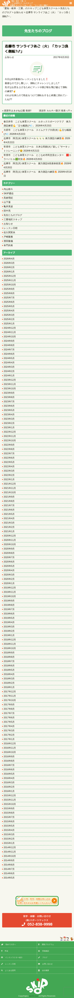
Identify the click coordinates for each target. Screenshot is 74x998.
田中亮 (7, 211)
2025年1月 (9, 323)
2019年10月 (10, 596)
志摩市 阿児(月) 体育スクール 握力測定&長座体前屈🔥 (33, 163)
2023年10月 (10, 388)
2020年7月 (9, 557)
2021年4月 (9, 518)
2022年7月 (9, 453)
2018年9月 (9, 652)
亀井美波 (8, 206)
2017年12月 (10, 691)
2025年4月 (9, 310)
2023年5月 (9, 410)
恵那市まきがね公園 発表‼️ (17, 110)
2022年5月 (9, 462)
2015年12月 (10, 795)
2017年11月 (10, 696)
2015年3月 (9, 834)
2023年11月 (10, 384)
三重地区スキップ (13, 219)
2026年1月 (9, 271)
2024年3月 (9, 367)
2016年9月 (9, 756)
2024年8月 (9, 345)
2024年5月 (9, 358)
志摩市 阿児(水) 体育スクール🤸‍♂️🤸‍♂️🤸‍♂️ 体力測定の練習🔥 (34, 138)
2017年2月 (9, 735)
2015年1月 (9, 843)
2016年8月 (9, 761)
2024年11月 (10, 332)
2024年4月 (9, 362)
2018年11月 (10, 644)
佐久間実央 (9, 232)
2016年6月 (9, 769)
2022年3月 (9, 471)
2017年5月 (9, 722)
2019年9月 (9, 600)
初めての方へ (8, 944)
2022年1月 (9, 479)
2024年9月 (9, 341)
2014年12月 (10, 847)
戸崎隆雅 (8, 237)
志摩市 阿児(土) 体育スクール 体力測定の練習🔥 (30, 172)
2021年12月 (10, 484)
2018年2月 (9, 683)
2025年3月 (9, 315)
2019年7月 (9, 609)
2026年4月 (9, 258)
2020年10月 (10, 544)
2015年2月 (9, 839)
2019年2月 (9, 631)
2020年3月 (9, 574)
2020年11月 (10, 540)
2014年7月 (9, 869)
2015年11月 (10, 800)
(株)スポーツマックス (37, 920)
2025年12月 (10, 276)
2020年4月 (9, 570)
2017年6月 (9, 717)
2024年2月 (9, 371)
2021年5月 (9, 514)
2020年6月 (9, 561)
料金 (4, 951)
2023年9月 (9, 393)
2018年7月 (9, 661)
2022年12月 (10, 432)
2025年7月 (9, 297)
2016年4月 (9, 778)
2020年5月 (9, 566)
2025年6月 (9, 302)
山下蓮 (7, 202)
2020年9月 (9, 548)
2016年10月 (10, 752)
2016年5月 (9, 774)
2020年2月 (9, 579)
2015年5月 (9, 826)
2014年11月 (10, 852)
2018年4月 (9, 674)
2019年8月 (9, 605)
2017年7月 (9, 713)
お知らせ (9, 57)
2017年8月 (9, 709)
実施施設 (43, 951)
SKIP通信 (8, 193)
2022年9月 (9, 445)
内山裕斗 (8, 189)
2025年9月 (9, 289)
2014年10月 (10, 856)
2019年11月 (10, 592)
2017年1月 (9, 739)
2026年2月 (9, 267)
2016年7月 (9, 765)
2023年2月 (9, 423)
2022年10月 (10, 440)
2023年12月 (10, 380)
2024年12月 (10, 328)
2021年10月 (10, 492)
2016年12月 (10, 743)
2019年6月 (9, 613)
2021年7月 (9, 505)
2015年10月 (10, 804)
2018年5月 (9, 670)
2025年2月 (9, 319)
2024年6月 (9, 354)
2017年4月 (9, 726)
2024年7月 (9, 349)
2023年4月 (9, 414)
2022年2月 (9, 475)
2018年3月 (9, 678)
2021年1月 (9, 531)
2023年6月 (9, 406)
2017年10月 (10, 700)
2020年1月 (9, 583)
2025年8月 (9, 293)
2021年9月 (9, 497)
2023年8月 (9, 397)
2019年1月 (9, 635)
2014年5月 (9, 877)
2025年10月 (10, 284)
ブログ (42, 957)
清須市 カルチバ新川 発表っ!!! (54, 110)
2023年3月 (9, 419)
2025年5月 (9, 306)
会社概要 (43, 970)
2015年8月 (9, 813)
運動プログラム (46, 944)
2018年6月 (9, 665)
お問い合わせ (45, 964)
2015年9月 (9, 808)
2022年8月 (9, 449)
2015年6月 (9, 821)
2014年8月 (9, 865)
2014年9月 (9, 860)
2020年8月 (9, 553)
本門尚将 (8, 245)
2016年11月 (10, 748)
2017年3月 (9, 730)
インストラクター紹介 (12, 957)
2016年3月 (9, 782)
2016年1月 (9, 791)
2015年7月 (9, 817)
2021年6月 (9, 510)
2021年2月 (9, 527)
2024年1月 (9, 375)
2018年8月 (9, 657)
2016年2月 (9, 787)
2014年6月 (9, 873)
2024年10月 (10, 336)
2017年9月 (9, 704)
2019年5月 (9, 618)
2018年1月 (9, 687)
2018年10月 (10, 648)
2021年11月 (10, 488)
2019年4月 (9, 622)
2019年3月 (9, 626)
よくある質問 (8, 970)
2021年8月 (9, 501)
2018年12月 (10, 639)
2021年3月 (9, 523)
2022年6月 (9, 458)
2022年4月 (9, 466)
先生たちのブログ (13, 215)
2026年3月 (9, 263)
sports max (33, 996)
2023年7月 (9, 401)
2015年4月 (9, 830)
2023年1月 (9, 427)
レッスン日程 (10, 228)
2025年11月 (10, 280)
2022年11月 (10, 436)
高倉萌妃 (8, 198)
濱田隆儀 (8, 241)
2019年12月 (10, 587)
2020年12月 (10, 535)
